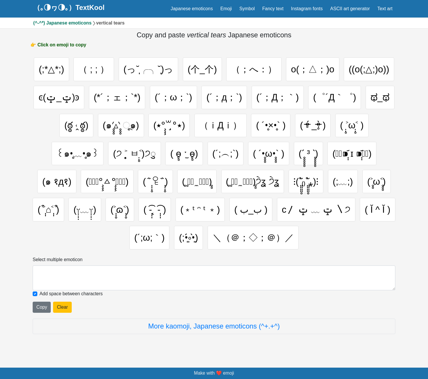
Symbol (247, 8)
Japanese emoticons (192, 8)
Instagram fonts (307, 8)
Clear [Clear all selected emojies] (62, 308)
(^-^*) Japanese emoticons (62, 22)
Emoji (226, 8)
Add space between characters (71, 294)
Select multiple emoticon (58, 261)
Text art (384, 8)
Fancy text (272, 8)
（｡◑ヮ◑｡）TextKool (69, 7)
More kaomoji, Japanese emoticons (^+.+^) (214, 327)
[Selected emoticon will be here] (214, 279)
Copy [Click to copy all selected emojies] (41, 308)
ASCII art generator (350, 8)
